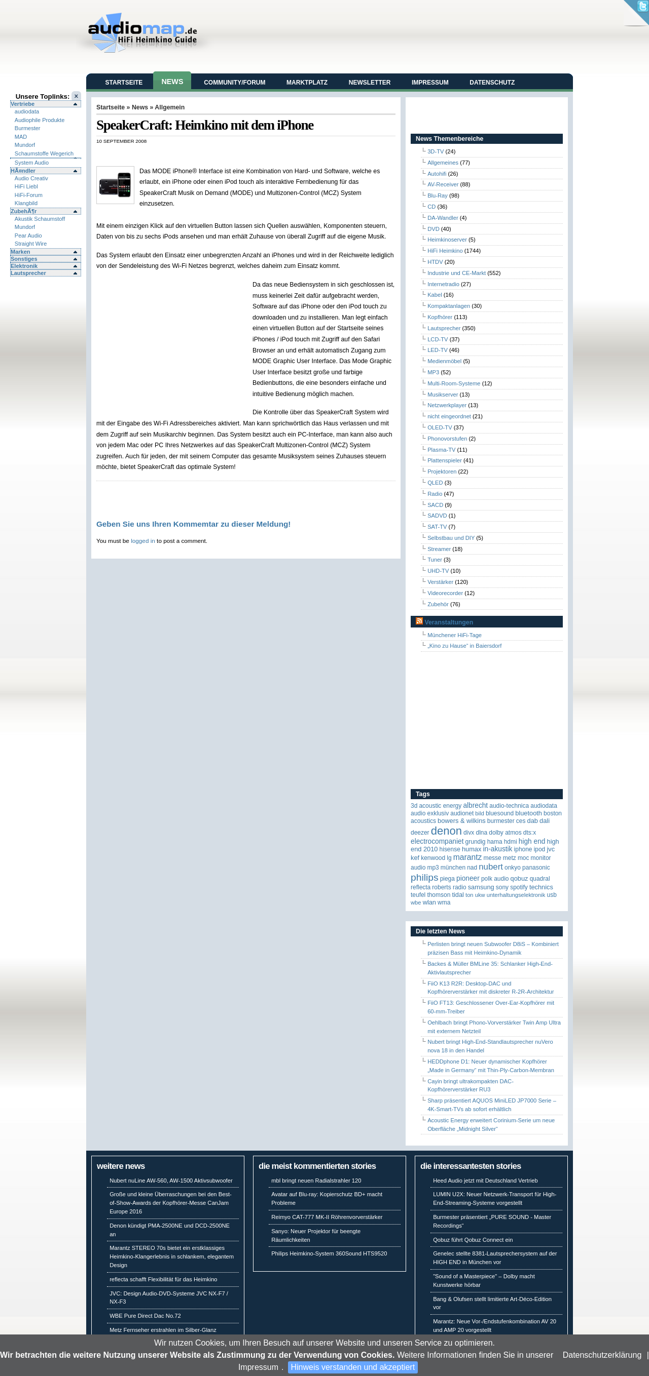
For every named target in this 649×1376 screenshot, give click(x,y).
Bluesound (500, 813)
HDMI (510, 841)
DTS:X (529, 832)
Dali (544, 820)
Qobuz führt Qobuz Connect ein (473, 1240)
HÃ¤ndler (23, 171)
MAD (21, 137)
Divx (468, 832)
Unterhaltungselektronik (516, 895)
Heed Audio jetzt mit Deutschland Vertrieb (485, 1180)
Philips (425, 877)
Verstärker (440, 582)
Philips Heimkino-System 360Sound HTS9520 (329, 1253)
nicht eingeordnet (449, 416)
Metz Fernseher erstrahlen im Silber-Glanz (163, 1330)
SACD (435, 505)
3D (414, 805)
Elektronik (24, 266)
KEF (415, 857)
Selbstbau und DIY (451, 538)
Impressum (258, 1367)
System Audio (32, 163)
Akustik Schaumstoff (40, 219)
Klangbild (26, 203)
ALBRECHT (475, 805)
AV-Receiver (442, 184)
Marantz (467, 857)
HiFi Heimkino (445, 251)
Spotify (519, 887)
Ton (469, 895)
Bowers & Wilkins (462, 820)
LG (449, 857)
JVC (551, 849)
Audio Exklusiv (430, 813)
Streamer (439, 549)
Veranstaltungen (448, 622)
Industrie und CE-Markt (456, 273)
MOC (523, 857)
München (453, 867)
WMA (444, 902)
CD (431, 207)
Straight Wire (31, 244)
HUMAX (471, 849)
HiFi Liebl (26, 186)
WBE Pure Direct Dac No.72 (145, 1316)
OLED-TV (439, 427)
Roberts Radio (449, 887)
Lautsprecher (28, 273)
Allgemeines (442, 163)
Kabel (434, 295)
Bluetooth (528, 813)
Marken (20, 252)
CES (521, 820)
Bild (479, 813)
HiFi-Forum (29, 195)
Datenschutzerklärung (602, 1355)
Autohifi (436, 174)
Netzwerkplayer (446, 405)
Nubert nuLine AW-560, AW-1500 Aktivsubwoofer (171, 1180)
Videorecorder (445, 593)
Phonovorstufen (447, 439)
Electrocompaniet (437, 841)
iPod (540, 849)
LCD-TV (437, 339)
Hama (494, 841)
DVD (433, 229)
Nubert (491, 867)
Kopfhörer (439, 317)
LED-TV (437, 350)
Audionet (462, 813)
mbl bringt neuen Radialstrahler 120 (316, 1180)
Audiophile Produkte (39, 120)
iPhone (523, 849)
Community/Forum (234, 82)
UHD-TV (438, 571)
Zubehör (438, 604)
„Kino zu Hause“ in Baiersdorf (464, 646)
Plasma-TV (441, 450)
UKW (480, 895)
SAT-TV (437, 527)
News (172, 81)
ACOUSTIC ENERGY (440, 805)
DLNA (481, 832)
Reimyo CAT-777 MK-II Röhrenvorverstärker (326, 1217)
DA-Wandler (442, 218)
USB (552, 894)
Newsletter (370, 82)
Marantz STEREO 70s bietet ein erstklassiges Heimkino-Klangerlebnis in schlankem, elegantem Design (172, 1256)
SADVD (437, 516)
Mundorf (25, 145)
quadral (540, 878)
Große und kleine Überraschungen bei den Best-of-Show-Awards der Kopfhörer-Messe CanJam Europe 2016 (171, 1202)
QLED (435, 483)
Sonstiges (24, 259)
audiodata (27, 111)
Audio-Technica (509, 805)
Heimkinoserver (447, 240)
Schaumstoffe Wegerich (44, 153)
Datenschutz (492, 82)
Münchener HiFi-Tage (454, 635)
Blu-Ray (437, 195)
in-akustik (498, 849)
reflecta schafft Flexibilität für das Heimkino (163, 1279)
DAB (532, 820)
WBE (416, 902)
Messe (492, 857)
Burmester (28, 128)
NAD (472, 867)
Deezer (420, 832)
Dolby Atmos (505, 832)
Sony (502, 887)
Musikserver (442, 394)
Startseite (124, 82)
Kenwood (433, 857)
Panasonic (536, 867)
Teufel (418, 894)
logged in (143, 540)
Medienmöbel (444, 361)
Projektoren (441, 471)
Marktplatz (307, 82)
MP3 (433, 372)
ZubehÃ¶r (24, 211)
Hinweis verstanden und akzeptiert (353, 1367)
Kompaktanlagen (448, 306)
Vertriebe (22, 104)
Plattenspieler (444, 460)
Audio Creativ (31, 178)
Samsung (481, 887)
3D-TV (435, 151)
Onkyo (512, 867)
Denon (446, 830)
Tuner (434, 560)
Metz (509, 857)
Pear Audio (28, 235)
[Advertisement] (215, 155)
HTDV (435, 262)
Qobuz (519, 878)
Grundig (475, 841)
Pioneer (468, 878)
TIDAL (458, 894)
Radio (434, 494)
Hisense (450, 849)
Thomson (438, 894)
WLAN (429, 902)
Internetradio (443, 284)
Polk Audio (495, 878)
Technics (541, 887)
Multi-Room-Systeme (453, 383)
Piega (447, 878)
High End (532, 841)
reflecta (420, 887)
